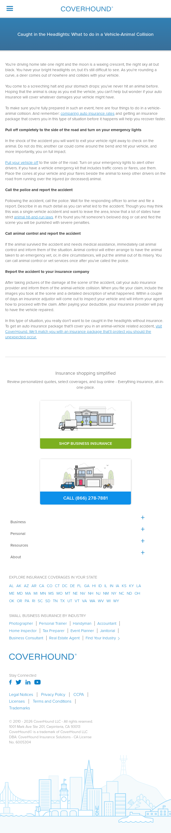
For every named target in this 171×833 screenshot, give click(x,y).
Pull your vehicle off (21, 162)
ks (124, 586)
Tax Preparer (54, 630)
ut (69, 601)
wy (116, 601)
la (138, 586)
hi (94, 586)
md (20, 593)
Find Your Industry (101, 638)
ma (28, 593)
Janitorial (107, 630)
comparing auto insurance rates (88, 113)
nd (129, 593)
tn (55, 601)
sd (47, 601)
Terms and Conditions (52, 701)
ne (75, 593)
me (11, 593)
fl (79, 586)
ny (113, 593)
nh (90, 593)
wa (92, 601)
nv (82, 593)
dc (64, 586)
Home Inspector (23, 630)
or (19, 601)
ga (87, 586)
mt (67, 593)
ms (51, 593)
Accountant (106, 623)
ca (41, 586)
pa (27, 601)
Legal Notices (21, 694)
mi (35, 593)
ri (33, 601)
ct (57, 586)
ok (11, 601)
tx (62, 601)
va (84, 601)
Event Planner (82, 630)
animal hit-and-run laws (33, 217)
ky (131, 586)
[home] (85, 8)
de (72, 586)
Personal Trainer (53, 623)
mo (59, 593)
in (111, 586)
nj (98, 593)
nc (121, 593)
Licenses (17, 701)
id (100, 586)
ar (33, 586)
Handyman (82, 623)
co (49, 586)
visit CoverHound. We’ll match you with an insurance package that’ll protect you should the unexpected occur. (83, 331)
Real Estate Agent (64, 638)
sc (40, 601)
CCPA (78, 694)
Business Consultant (26, 638)
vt (77, 601)
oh (137, 593)
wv (101, 601)
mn (43, 593)
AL (11, 586)
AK (18, 586)
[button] (10, 8)
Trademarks (19, 708)
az (26, 586)
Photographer (21, 623)
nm (106, 593)
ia (117, 586)
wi (108, 601)
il (105, 586)
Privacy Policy (53, 694)
